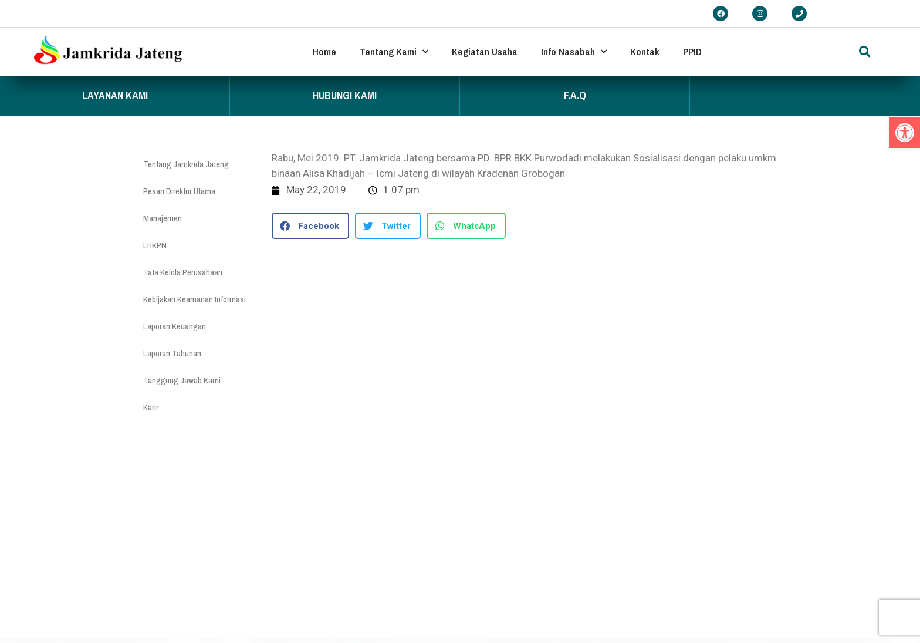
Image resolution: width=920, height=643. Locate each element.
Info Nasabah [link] (574, 51)
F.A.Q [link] (575, 95)
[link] (904, 132)
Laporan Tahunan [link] (172, 353)
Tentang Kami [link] (394, 51)
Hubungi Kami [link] (345, 95)
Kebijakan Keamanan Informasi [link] (194, 299)
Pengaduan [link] (316, 597)
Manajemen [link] (162, 218)
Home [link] (324, 51)
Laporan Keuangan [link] (174, 326)
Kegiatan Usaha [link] (485, 51)
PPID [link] (692, 51)
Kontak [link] (644, 51)
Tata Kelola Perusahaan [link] (182, 272)
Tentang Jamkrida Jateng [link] (186, 164)
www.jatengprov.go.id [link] (526, 597)
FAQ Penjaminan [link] (324, 622)
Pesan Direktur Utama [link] (179, 191)
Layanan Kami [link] (115, 95)
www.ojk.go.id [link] (513, 620)
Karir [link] (150, 407)
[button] (865, 51)
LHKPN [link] (155, 245)
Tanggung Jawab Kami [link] (182, 380)
